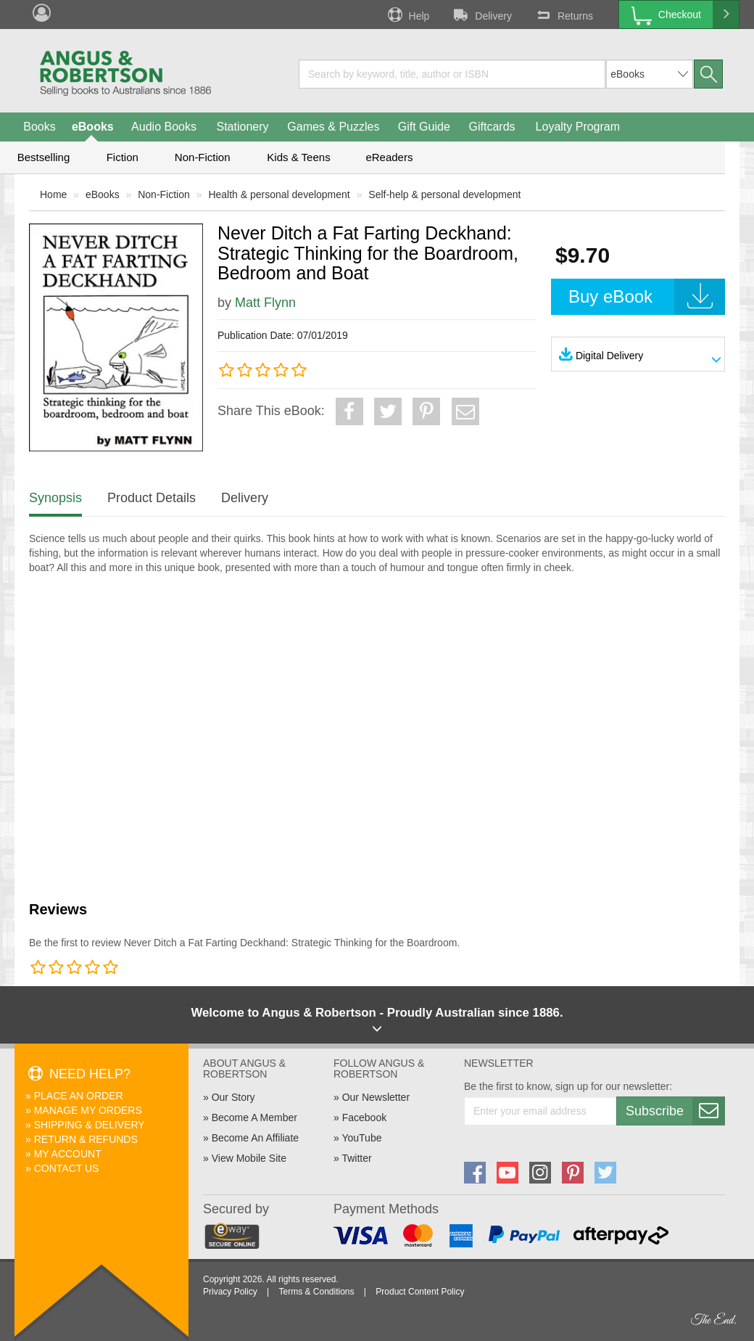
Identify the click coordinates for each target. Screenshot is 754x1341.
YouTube (361, 1138)
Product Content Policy (420, 1292)
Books (39, 126)
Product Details (151, 498)
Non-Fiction (203, 157)
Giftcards (492, 126)
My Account (68, 1154)
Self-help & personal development (444, 194)
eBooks (93, 126)
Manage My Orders (88, 1110)
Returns (563, 14)
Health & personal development (278, 194)
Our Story (233, 1097)
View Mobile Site (249, 1158)
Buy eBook (646, 297)
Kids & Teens (298, 157)
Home (53, 194)
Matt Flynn (265, 302)
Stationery (242, 126)
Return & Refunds (86, 1139)
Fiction (122, 157)
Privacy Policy (230, 1292)
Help (407, 14)
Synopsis (55, 498)
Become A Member (254, 1117)
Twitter (356, 1158)
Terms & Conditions (316, 1292)
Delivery (481, 14)
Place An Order (78, 1096)
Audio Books (163, 126)
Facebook (364, 1117)
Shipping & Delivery (89, 1125)
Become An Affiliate (255, 1138)
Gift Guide (424, 126)
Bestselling (43, 157)
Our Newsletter (376, 1097)
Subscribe (675, 1111)
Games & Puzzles (333, 126)
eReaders (389, 157)
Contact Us (66, 1168)
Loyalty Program (578, 126)
